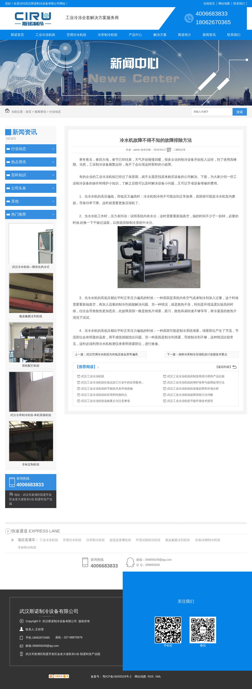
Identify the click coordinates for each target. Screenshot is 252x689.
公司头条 (18, 188)
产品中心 (135, 34)
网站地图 (224, 3)
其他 (15, 201)
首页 (28, 111)
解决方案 (160, 34)
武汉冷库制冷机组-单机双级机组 (30, 415)
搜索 (239, 112)
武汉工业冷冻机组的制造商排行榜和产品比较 (196, 376)
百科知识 (18, 175)
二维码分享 (179, 149)
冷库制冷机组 (107, 34)
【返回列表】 (223, 366)
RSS (151, 676)
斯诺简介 (184, 34)
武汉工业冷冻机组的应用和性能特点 (104, 394)
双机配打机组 (30, 365)
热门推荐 (18, 214)
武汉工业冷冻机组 (92, 376)
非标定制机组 (30, 464)
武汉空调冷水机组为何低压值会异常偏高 (112, 354)
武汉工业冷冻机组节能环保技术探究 (190, 400)
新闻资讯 (209, 34)
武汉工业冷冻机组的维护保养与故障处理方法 (196, 382)
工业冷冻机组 (45, 34)
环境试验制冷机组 (148, 540)
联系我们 (239, 3)
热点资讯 (18, 162)
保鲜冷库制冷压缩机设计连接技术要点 (202, 354)
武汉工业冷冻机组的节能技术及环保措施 (107, 388)
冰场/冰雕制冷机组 (207, 540)
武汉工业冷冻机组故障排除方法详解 (190, 394)
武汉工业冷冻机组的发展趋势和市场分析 (193, 388)
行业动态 (55, 111)
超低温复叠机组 (120, 540)
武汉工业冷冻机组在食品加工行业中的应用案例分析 (114, 382)
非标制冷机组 (27, 547)
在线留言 (209, 3)
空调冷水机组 (76, 34)
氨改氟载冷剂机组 (30, 316)
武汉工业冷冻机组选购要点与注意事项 (105, 400)
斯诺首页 (17, 34)
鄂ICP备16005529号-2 (117, 676)
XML (158, 676)
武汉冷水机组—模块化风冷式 (30, 266)
